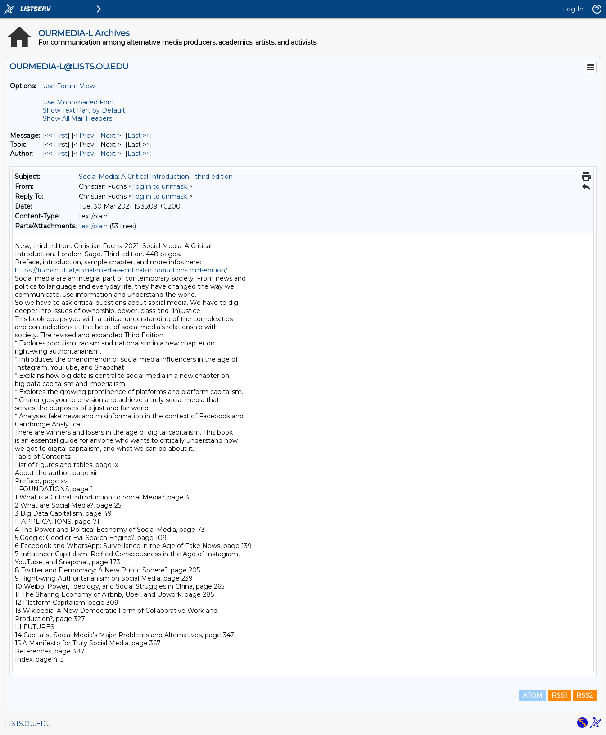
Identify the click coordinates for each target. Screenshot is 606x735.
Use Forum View (69, 86)
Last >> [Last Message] (138, 136)
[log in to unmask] (160, 186)
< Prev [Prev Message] (84, 136)
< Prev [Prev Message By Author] (84, 154)
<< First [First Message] (56, 136)
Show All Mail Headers (77, 118)
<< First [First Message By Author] (56, 154)
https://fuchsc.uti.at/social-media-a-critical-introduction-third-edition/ (121, 270)
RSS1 (559, 695)
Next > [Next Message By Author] (110, 154)
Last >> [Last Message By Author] (138, 154)
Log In (573, 9)
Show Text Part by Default (84, 110)
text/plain (93, 226)
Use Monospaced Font (78, 102)
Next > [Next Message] (110, 136)
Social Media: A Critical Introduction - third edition (156, 176)
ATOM (533, 695)
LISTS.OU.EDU (28, 724)
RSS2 (584, 695)
